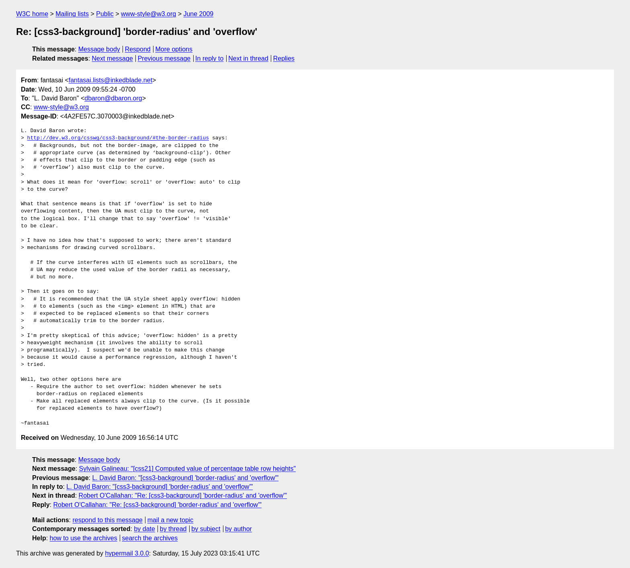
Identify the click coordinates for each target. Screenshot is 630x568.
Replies (284, 58)
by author (238, 528)
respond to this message (107, 520)
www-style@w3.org (148, 13)
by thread (173, 528)
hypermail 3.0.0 (127, 553)
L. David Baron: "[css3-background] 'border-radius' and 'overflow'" (185, 477)
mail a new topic (170, 520)
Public (105, 13)
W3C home (32, 13)
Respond (138, 49)
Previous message (164, 58)
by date (144, 528)
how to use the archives (83, 538)
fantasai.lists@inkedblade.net (110, 80)
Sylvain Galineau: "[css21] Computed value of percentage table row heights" (187, 468)
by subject (205, 528)
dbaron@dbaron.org (113, 98)
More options (174, 49)
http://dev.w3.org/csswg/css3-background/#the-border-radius (118, 138)
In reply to (209, 58)
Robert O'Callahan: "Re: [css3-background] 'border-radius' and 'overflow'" (183, 495)
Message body (99, 49)
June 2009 (198, 13)
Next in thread (248, 58)
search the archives (150, 538)
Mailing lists (72, 13)
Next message (112, 58)
